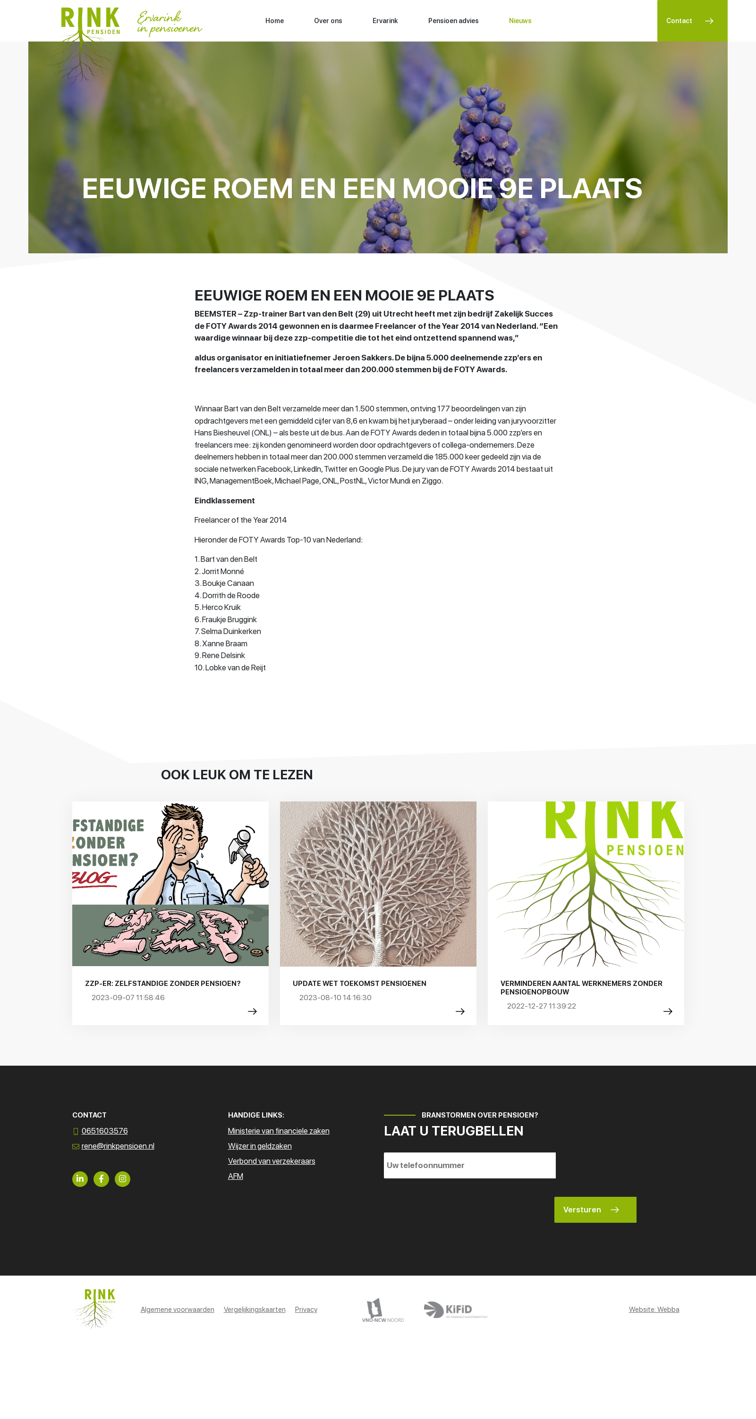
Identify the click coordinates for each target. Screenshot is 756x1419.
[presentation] (455, 1204)
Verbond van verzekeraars (271, 1161)
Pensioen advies (453, 21)
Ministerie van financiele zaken (279, 1130)
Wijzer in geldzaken (260, 1146)
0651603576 (105, 1130)
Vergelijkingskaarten (255, 1309)
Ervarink (385, 21)
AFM (235, 1176)
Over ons (328, 21)
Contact (679, 21)
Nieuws (520, 21)
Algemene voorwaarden (177, 1309)
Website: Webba (654, 1309)
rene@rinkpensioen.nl (118, 1146)
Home (274, 21)
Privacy (306, 1309)
